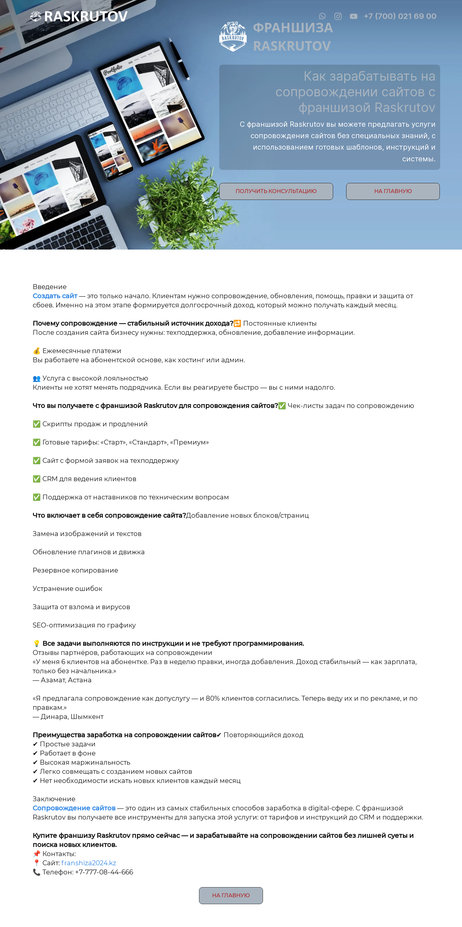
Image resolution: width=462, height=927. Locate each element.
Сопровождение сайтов (74, 808)
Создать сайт (56, 296)
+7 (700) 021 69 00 (400, 16)
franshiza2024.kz (88, 863)
